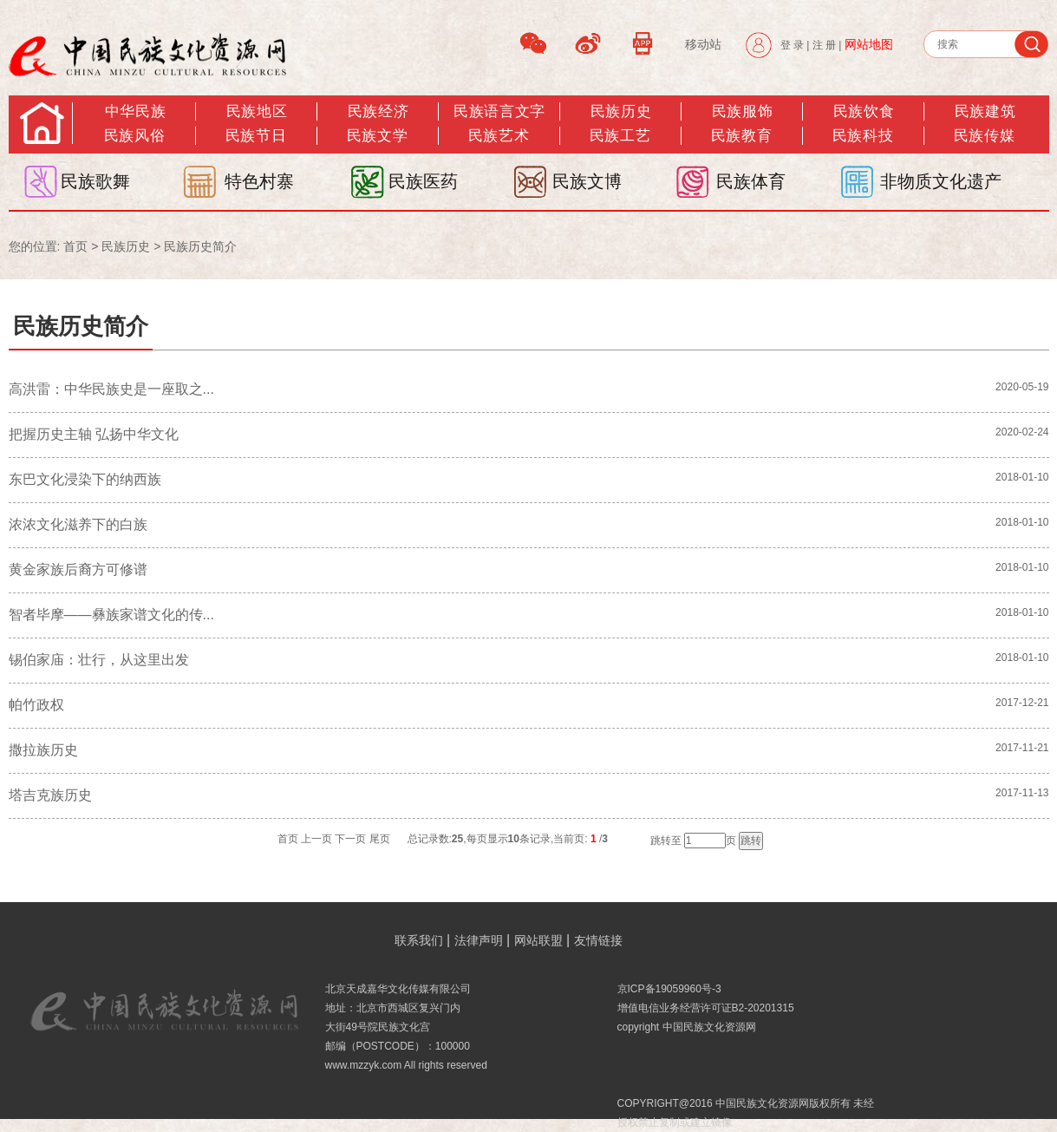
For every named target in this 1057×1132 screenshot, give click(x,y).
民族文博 (587, 181)
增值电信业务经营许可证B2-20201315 (705, 1008)
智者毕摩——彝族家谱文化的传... (111, 614)
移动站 (703, 44)
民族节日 (255, 136)
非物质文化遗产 (941, 181)
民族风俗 (134, 136)
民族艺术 (498, 136)
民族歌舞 (95, 181)
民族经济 (378, 111)
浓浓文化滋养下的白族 (78, 524)
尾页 (379, 839)
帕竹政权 (36, 704)
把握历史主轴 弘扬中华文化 (94, 434)
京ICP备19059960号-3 (669, 989)
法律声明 (478, 940)
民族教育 (741, 136)
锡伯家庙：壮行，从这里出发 (99, 659)
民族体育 (751, 181)
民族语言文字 (499, 111)
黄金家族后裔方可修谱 (78, 569)
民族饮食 (863, 111)
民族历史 (620, 111)
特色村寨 (259, 181)
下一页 (350, 839)
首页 (75, 246)
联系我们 (419, 940)
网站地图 (869, 44)
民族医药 (423, 181)
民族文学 (377, 136)
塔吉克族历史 (50, 795)
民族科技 (862, 136)
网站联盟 (538, 940)
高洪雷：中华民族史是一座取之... (111, 389)
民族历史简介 (200, 246)
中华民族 (135, 111)
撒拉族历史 (43, 750)
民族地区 (256, 111)
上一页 (316, 839)
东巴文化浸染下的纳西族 (85, 479)
